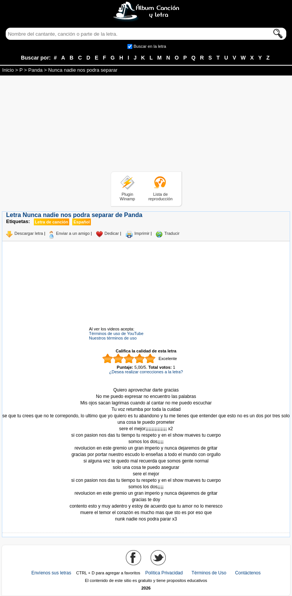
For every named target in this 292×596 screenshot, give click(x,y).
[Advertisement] (146, 124)
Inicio (8, 70)
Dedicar (112, 233)
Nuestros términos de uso (112, 338)
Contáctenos (247, 573)
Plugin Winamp (127, 196)
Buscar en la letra (149, 46)
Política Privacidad (164, 573)
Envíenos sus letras (51, 573)
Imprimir (142, 233)
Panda (35, 70)
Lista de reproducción (160, 196)
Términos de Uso (209, 573)
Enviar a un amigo (73, 233)
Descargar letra (28, 233)
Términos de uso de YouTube (116, 333)
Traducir (171, 233)
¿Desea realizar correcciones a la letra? (146, 372)
